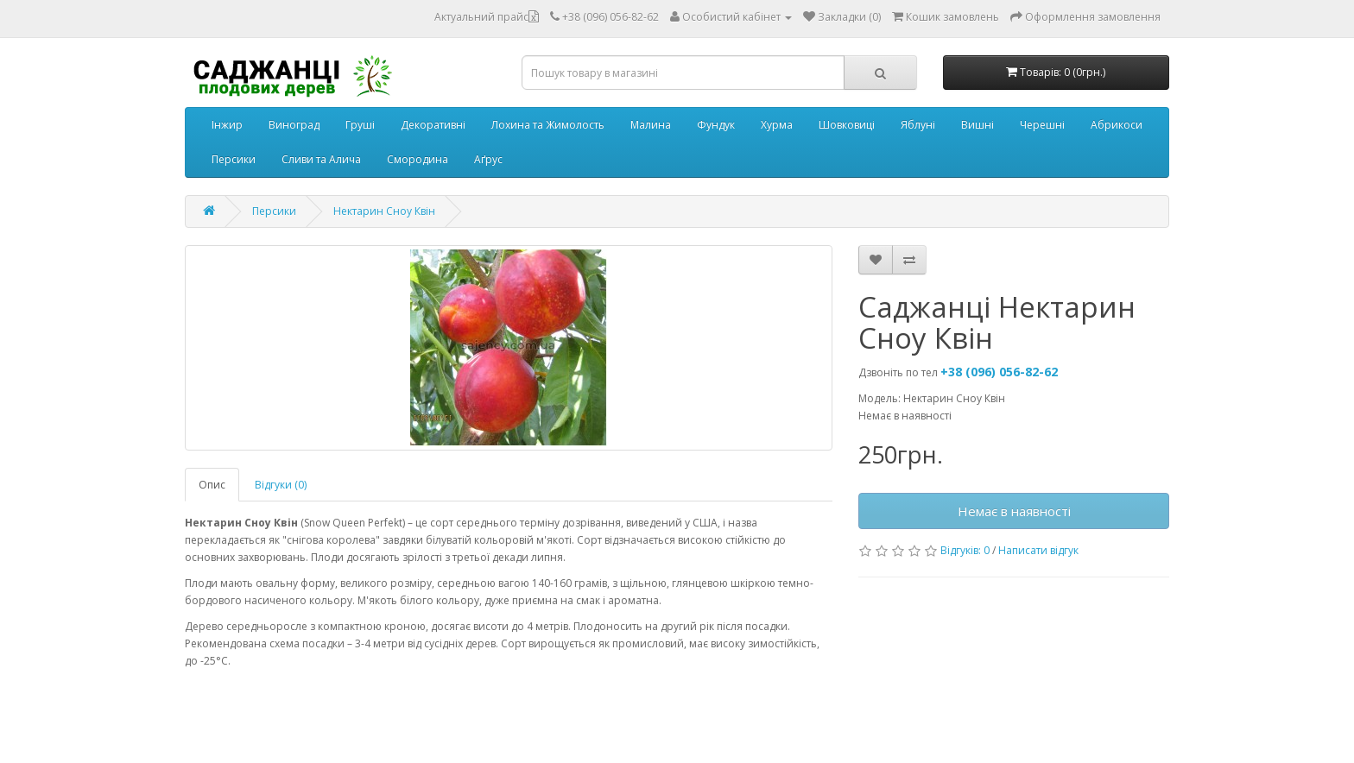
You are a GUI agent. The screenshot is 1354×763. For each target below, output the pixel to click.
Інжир (227, 124)
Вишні (977, 124)
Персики (234, 159)
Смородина (417, 159)
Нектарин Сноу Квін (384, 211)
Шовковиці (847, 124)
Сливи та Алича (321, 159)
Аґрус (488, 159)
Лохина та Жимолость (547, 124)
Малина (650, 124)
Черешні (1042, 124)
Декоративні (433, 124)
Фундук (716, 124)
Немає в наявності (1014, 511)
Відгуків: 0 (965, 550)
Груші (360, 124)
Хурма (777, 124)
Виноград (294, 124)
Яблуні (918, 124)
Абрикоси (1116, 124)
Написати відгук (1038, 550)
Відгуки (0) (281, 484)
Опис (212, 484)
